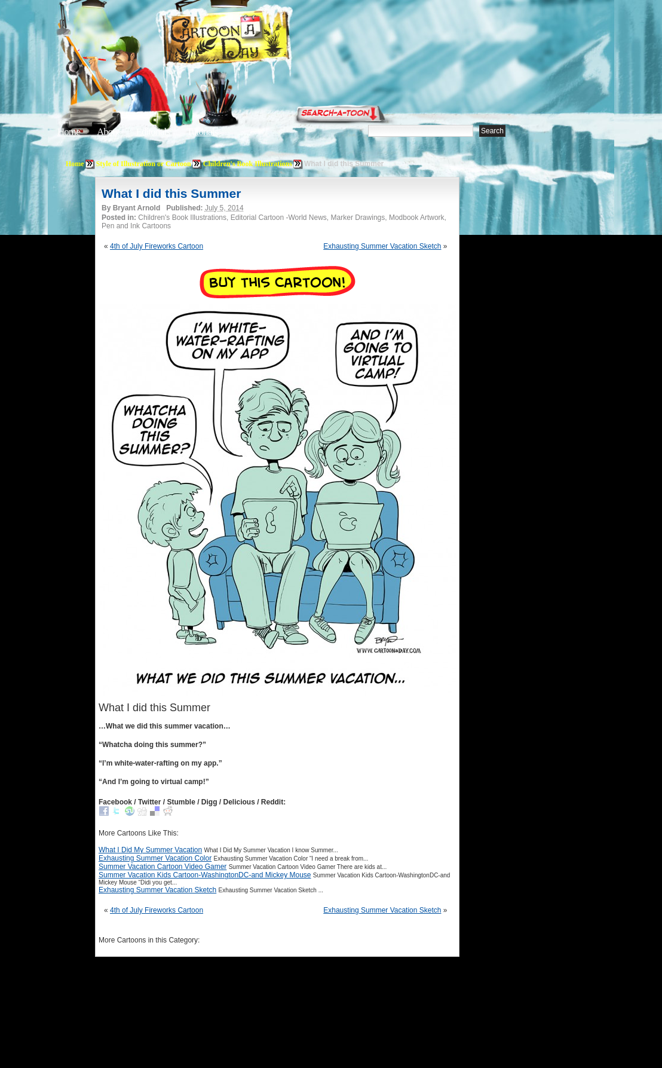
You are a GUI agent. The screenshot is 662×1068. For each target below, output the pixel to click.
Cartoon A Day (255, 39)
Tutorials (201, 131)
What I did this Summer (171, 193)
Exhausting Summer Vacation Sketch (382, 246)
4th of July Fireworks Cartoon (156, 246)
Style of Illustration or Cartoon (143, 164)
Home (68, 131)
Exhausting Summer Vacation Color (155, 858)
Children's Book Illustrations (247, 164)
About (108, 131)
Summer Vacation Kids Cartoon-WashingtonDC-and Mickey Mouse (205, 875)
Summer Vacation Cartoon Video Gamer (162, 866)
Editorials (153, 131)
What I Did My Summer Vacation (150, 850)
